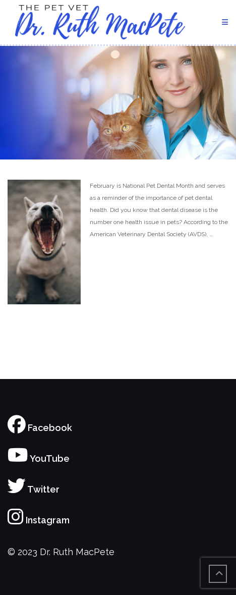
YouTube (39, 458)
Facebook (40, 427)
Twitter (34, 489)
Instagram (39, 520)
